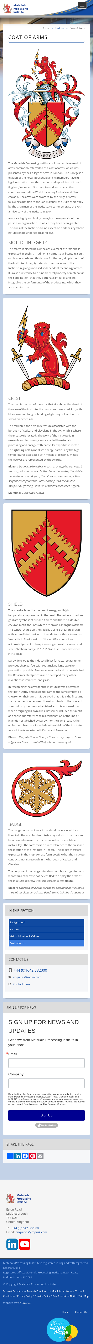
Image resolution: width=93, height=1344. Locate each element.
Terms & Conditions (14, 1291)
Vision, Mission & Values (24, 936)
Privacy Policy (24, 1296)
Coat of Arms (18, 943)
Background (17, 922)
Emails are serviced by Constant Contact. (45, 1104)
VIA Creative (24, 1302)
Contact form (21, 984)
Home (65, 1311)
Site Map (84, 1296)
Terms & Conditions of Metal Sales (45, 1291)
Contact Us (81, 1311)
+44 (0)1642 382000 (30, 970)
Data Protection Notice (64, 1296)
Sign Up (46, 1115)
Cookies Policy (42, 1296)
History (14, 929)
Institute (59, 28)
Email (12, 1054)
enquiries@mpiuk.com (27, 977)
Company (16, 1074)
